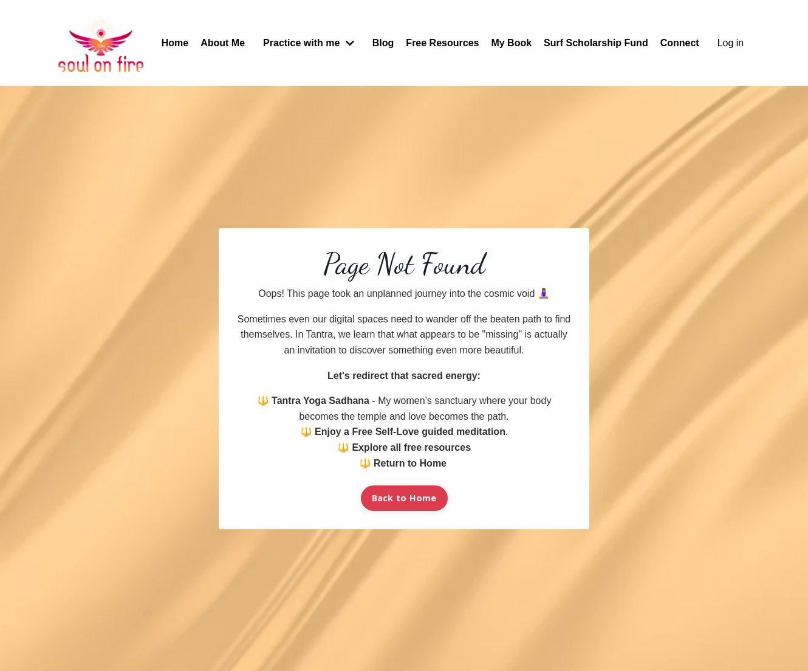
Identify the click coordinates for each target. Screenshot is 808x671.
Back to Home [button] (404, 498)
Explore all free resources (411, 447)
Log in (730, 43)
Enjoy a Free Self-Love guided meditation (410, 431)
